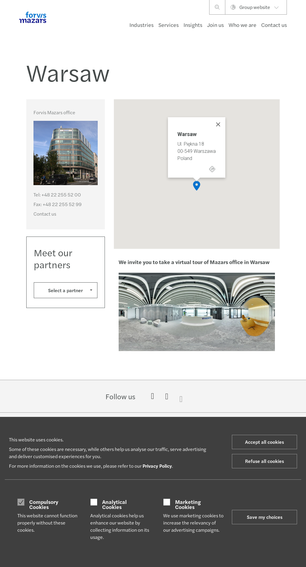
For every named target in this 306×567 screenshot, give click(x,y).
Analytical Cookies (114, 504)
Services (168, 24)
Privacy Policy (157, 465)
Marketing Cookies (188, 504)
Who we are (242, 24)
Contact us (274, 24)
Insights (192, 24)
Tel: (57, 194)
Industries (141, 24)
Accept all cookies (264, 441)
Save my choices (264, 516)
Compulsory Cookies (43, 504)
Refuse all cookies (264, 461)
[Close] (218, 124)
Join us (215, 24)
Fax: (57, 204)
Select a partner (65, 290)
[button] (196, 185)
